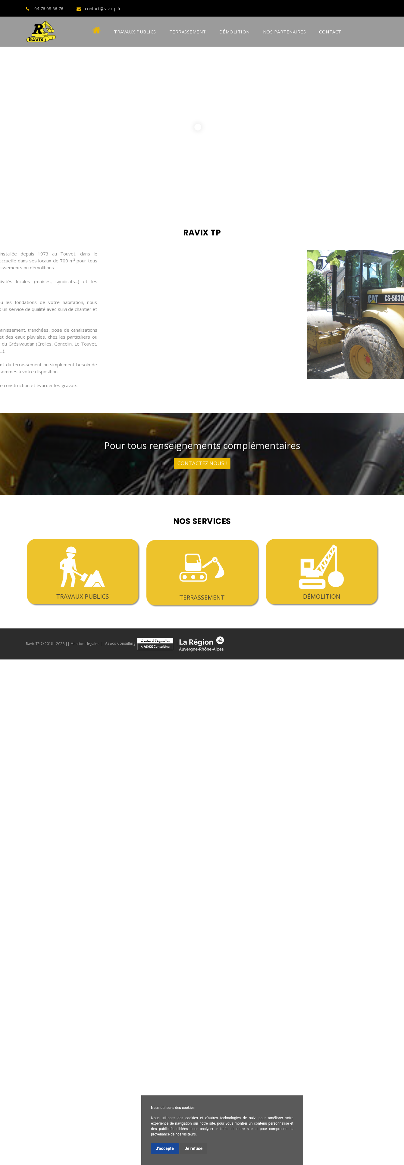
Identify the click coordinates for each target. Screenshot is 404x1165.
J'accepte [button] (165, 1148)
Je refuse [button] (193, 1148)
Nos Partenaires (284, 32)
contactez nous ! (202, 459)
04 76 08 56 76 (48, 8)
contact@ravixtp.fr (103, 8)
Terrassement (187, 32)
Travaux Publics (135, 32)
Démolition (234, 32)
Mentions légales (84, 643)
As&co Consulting (139, 643)
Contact (330, 32)
